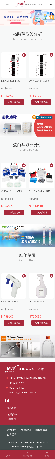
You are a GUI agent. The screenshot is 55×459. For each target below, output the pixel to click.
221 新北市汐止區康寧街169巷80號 (27, 378)
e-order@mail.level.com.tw (22, 392)
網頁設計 (31, 447)
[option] (27, 17)
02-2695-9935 (16, 382)
